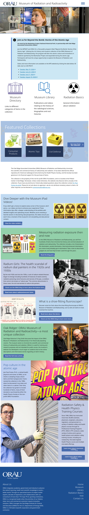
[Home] (36, 3)
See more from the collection (75, 144)
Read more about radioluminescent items (19, 292)
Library (80, 490)
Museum (79, 487)
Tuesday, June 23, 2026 (27, 72)
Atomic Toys (34, 151)
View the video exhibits (13, 223)
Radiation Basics (74, 97)
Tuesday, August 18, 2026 (28, 77)
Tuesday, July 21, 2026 (27, 75)
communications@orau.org (41, 187)
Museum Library (44, 97)
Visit (81, 495)
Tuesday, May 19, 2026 (27, 69)
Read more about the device (50, 314)
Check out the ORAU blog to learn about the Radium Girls (24, 288)
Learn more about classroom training (73, 449)
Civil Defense (55, 151)
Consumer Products (13, 152)
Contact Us (78, 498)
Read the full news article (13, 356)
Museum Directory (15, 98)
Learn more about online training (73, 457)
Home (80, 484)
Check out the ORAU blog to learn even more (56, 319)
